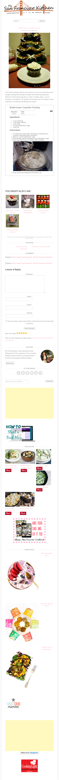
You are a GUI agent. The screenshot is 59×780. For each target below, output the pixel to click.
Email (29, 304)
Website (29, 313)
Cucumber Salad (41, 466)
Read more (10, 363)
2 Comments (35, 30)
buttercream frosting (31, 237)
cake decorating (39, 237)
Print (51, 111)
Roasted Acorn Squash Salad (47, 648)
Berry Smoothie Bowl (47, 554)
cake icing (46, 237)
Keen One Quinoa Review (47, 605)
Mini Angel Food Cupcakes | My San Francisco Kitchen (32, 257)
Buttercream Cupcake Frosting (29, 28)
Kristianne (24, 30)
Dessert (19, 237)
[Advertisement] (29, 403)
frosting (31, 238)
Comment (29, 274)
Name (29, 296)
